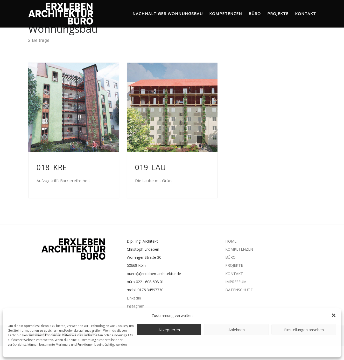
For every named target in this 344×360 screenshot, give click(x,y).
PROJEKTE (234, 279)
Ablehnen (236, 329)
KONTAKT (234, 287)
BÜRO (230, 271)
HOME (231, 254)
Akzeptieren (169, 329)
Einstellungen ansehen (304, 329)
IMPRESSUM (236, 295)
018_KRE (52, 181)
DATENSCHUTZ (239, 303)
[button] (333, 315)
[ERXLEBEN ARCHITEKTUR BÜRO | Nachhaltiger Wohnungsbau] (60, 12)
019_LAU (150, 181)
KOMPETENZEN (239, 262)
